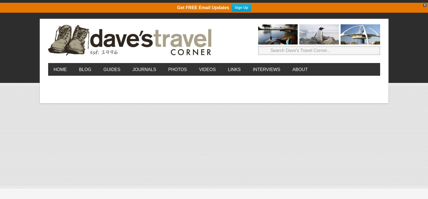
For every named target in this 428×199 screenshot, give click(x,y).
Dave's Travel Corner (131, 40)
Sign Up (241, 8)
